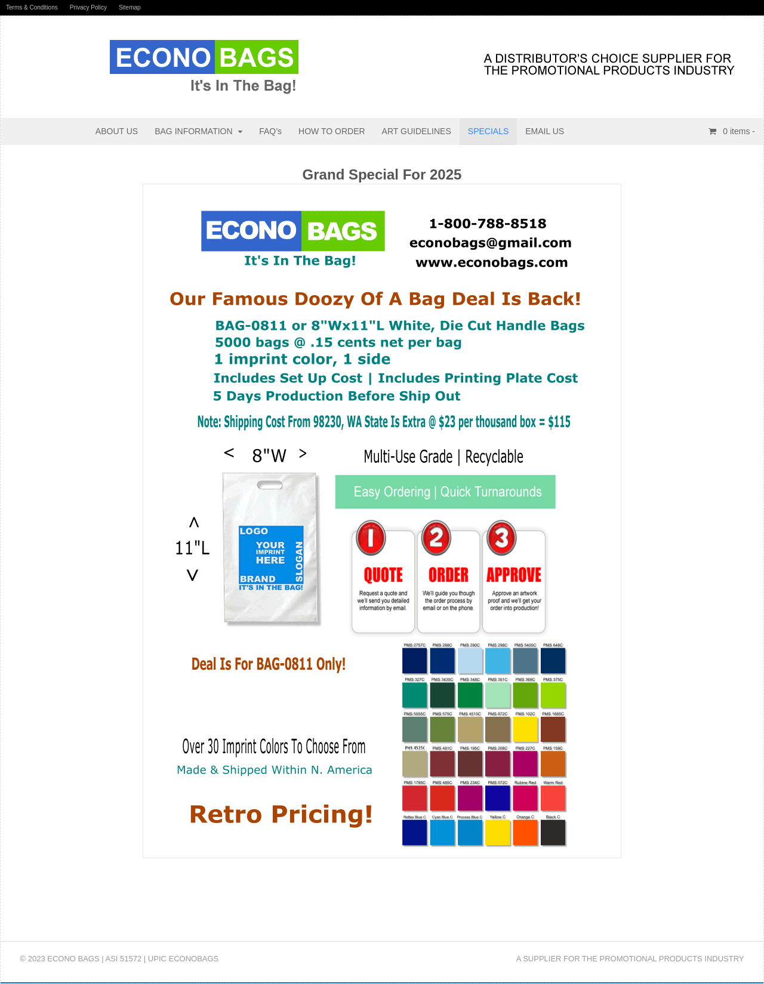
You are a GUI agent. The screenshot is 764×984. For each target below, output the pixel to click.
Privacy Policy (88, 7)
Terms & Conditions (32, 7)
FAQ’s (270, 131)
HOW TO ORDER (331, 131)
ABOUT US (117, 131)
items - (737, 131)
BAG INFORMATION (193, 131)
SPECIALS (488, 131)
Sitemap (130, 7)
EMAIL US (544, 131)
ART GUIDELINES (416, 131)
